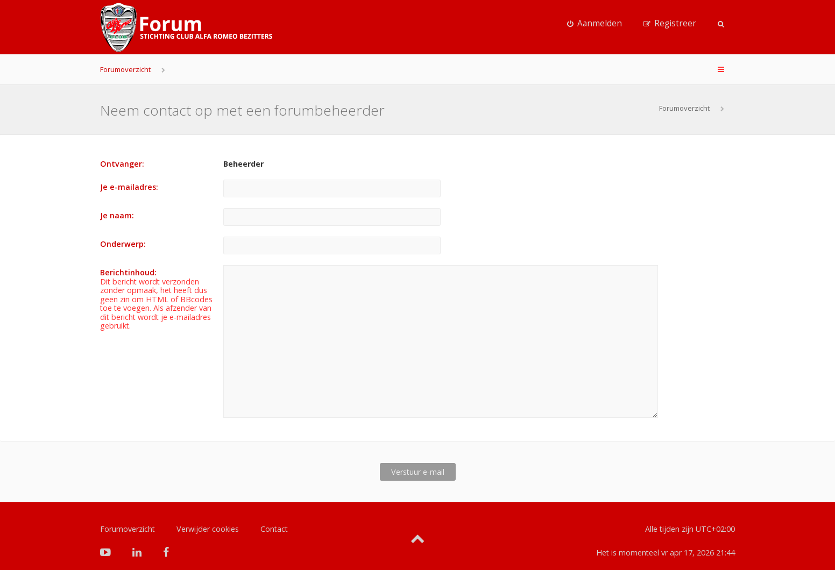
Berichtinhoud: (128, 272)
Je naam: (117, 215)
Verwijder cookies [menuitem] (207, 512)
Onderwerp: (123, 244)
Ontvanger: (122, 164)
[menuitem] (594, 23)
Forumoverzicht (125, 69)
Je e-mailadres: (129, 187)
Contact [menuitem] (274, 512)
